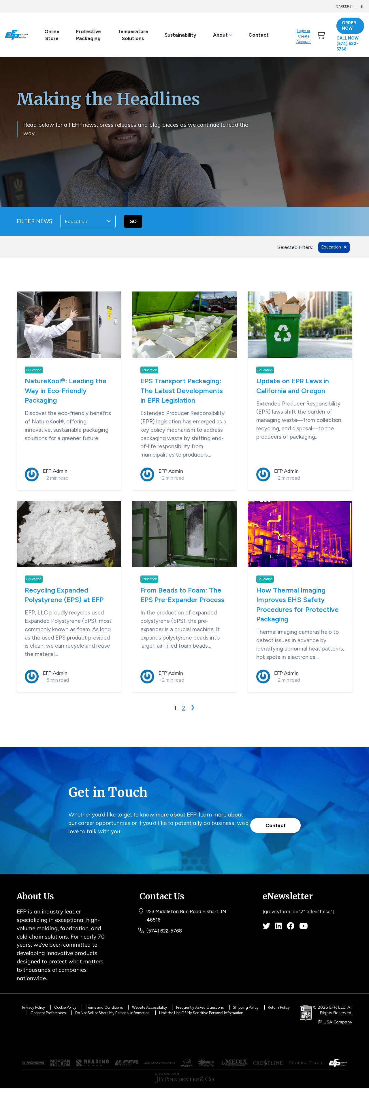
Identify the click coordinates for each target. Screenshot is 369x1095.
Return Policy (46, 1012)
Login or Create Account (303, 36)
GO (133, 222)
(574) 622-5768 (166, 938)
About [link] (221, 35)
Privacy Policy (35, 1007)
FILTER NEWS (34, 222)
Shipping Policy (285, 1007)
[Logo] (16, 35)
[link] (322, 35)
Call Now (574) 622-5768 (349, 44)
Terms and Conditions (119, 1007)
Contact (273, 822)
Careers (344, 6)
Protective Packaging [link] (87, 35)
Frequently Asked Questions (233, 1007)
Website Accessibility (173, 1007)
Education (34, 371)
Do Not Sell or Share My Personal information (166, 1012)
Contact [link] (258, 35)
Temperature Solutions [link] (131, 35)
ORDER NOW (350, 26)
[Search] (362, 6)
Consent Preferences (90, 1012)
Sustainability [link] (179, 35)
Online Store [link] (50, 35)
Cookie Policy (73, 1007)
